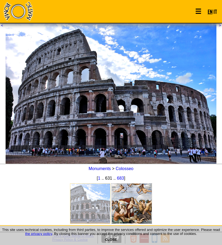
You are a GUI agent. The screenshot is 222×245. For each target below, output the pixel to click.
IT (215, 11)
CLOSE (111, 240)
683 (120, 178)
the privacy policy (38, 234)
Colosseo (125, 168)
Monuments (100, 168)
